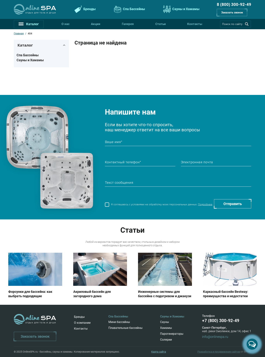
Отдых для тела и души (40, 13)
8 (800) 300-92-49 (234, 4)
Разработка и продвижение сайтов (218, 351)
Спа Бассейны (129, 9)
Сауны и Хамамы (180, 9)
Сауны (164, 322)
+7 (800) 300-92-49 (220, 320)
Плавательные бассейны (125, 328)
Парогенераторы (171, 333)
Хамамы (166, 328)
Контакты (194, 24)
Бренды (84, 9)
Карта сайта (158, 351)
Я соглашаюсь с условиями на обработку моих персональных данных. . (159, 205)
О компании (82, 322)
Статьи (160, 24)
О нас (65, 24)
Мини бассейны (119, 322)
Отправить (232, 204)
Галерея (128, 24)
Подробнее (205, 204)
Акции (95, 24)
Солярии (166, 339)
